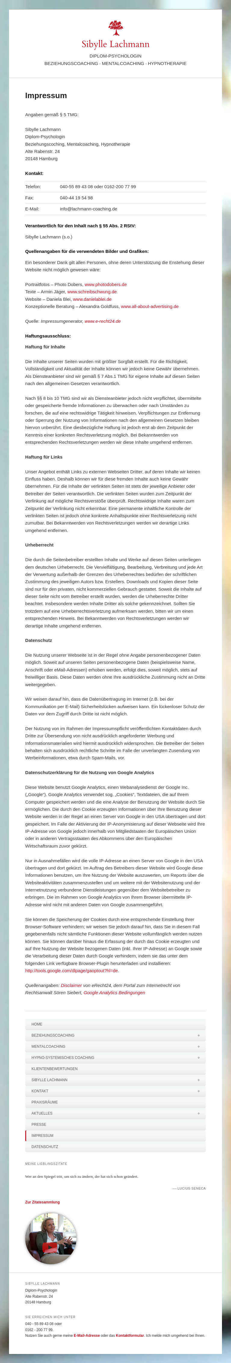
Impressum (43, 1136)
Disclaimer (71, 985)
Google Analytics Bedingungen (114, 992)
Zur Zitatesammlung (42, 1202)
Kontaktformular (130, 1335)
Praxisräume (45, 1102)
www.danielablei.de (92, 299)
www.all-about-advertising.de (150, 306)
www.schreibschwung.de (92, 291)
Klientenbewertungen (55, 1069)
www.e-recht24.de (103, 321)
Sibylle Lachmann (119, 1080)
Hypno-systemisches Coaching (119, 1057)
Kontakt (119, 1091)
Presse (39, 1124)
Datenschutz (45, 1147)
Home (37, 1024)
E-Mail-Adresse (87, 1335)
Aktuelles (119, 1113)
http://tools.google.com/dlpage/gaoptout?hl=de (71, 970)
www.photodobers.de (106, 284)
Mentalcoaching (119, 1046)
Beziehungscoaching (119, 1035)
